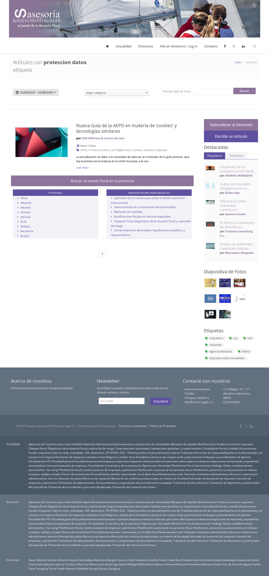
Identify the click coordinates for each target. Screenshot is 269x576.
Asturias (25, 217)
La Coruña (67, 564)
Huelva (255, 560)
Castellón (152, 560)
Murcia (150, 564)
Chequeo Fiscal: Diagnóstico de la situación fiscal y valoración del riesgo (71, 448)
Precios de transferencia (76, 474)
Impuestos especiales (116, 461)
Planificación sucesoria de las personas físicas (165, 470)
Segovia (247, 564)
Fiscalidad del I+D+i (40, 461)
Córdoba (186, 560)
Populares (214, 156)
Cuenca (196, 560)
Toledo (61, 568)
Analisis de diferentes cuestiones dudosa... (236, 246)
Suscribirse (160, 401)
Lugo (115, 564)
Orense (170, 564)
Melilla (142, 564)
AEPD (83, 150)
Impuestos (214, 338)
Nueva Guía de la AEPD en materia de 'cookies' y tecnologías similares (126, 128)
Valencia (71, 568)
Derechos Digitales (155, 150)
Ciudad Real (174, 560)
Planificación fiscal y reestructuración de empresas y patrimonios (98, 470)
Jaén (58, 564)
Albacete (25, 203)
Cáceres (122, 560)
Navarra (160, 564)
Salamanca (207, 564)
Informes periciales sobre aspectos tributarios (182, 461)
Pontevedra (193, 564)
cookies (138, 150)
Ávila (23, 222)
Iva (233, 338)
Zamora (103, 568)
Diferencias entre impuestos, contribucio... (233, 205)
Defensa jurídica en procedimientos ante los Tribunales (160, 452)
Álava (23, 198)
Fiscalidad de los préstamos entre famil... (238, 169)
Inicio (238, 62)
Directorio (145, 46)
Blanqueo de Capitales (128, 212)
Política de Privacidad (162, 426)
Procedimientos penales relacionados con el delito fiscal (124, 474)
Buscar (244, 91)
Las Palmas (91, 564)
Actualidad (123, 46)
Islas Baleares (46, 564)
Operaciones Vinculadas (156, 465)
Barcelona (26, 231)
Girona (206, 560)
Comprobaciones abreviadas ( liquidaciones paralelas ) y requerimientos (158, 448)
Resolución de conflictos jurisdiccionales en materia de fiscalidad (149, 478)
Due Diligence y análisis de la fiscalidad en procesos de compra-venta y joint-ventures (151, 457)
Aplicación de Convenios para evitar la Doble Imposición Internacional (70, 444)
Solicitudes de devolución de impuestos (212, 478)
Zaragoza (114, 568)
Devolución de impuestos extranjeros (77, 457)
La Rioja (79, 564)
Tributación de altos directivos (191, 482)
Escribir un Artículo (231, 136)
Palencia (180, 564)
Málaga (132, 564)
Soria (32, 568)
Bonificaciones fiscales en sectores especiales (142, 216)
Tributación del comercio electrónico (134, 487)
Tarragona (41, 568)
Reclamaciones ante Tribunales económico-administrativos (194, 474)
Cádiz (130, 560)
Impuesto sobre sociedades (224, 358)
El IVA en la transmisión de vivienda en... (237, 224)
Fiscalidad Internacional (88, 461)
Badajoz (25, 226)
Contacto (210, 46)
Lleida (108, 564)
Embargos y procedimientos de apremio (227, 457)
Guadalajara (229, 560)
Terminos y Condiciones (133, 426)
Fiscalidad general (63, 461)
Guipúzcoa (243, 560)
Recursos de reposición (97, 478)
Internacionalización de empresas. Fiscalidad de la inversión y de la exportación (94, 465)
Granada (216, 560)
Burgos (24, 236)
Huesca (33, 564)
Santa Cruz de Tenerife (228, 564)
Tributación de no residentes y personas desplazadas (79, 487)
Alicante (25, 207)
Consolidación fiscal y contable (220, 448)
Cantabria (140, 560)
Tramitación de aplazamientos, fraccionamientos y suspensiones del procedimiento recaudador (115, 482)
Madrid (123, 564)
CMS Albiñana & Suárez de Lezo (103, 138)
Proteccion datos (99, 150)
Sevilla (256, 564)
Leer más (82, 167)
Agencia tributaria (218, 351)
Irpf (247, 338)
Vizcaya (93, 568)
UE (113, 150)
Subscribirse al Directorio (231, 125)
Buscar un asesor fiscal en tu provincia (102, 180)
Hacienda (213, 345)
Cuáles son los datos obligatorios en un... (235, 186)
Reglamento (124, 150)
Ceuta (162, 560)
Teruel (52, 568)
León (101, 564)
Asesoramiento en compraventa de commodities (145, 207)
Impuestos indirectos (142, 461)
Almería (25, 212)
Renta (244, 351)
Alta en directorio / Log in (179, 46)
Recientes (237, 156)
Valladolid (82, 568)
